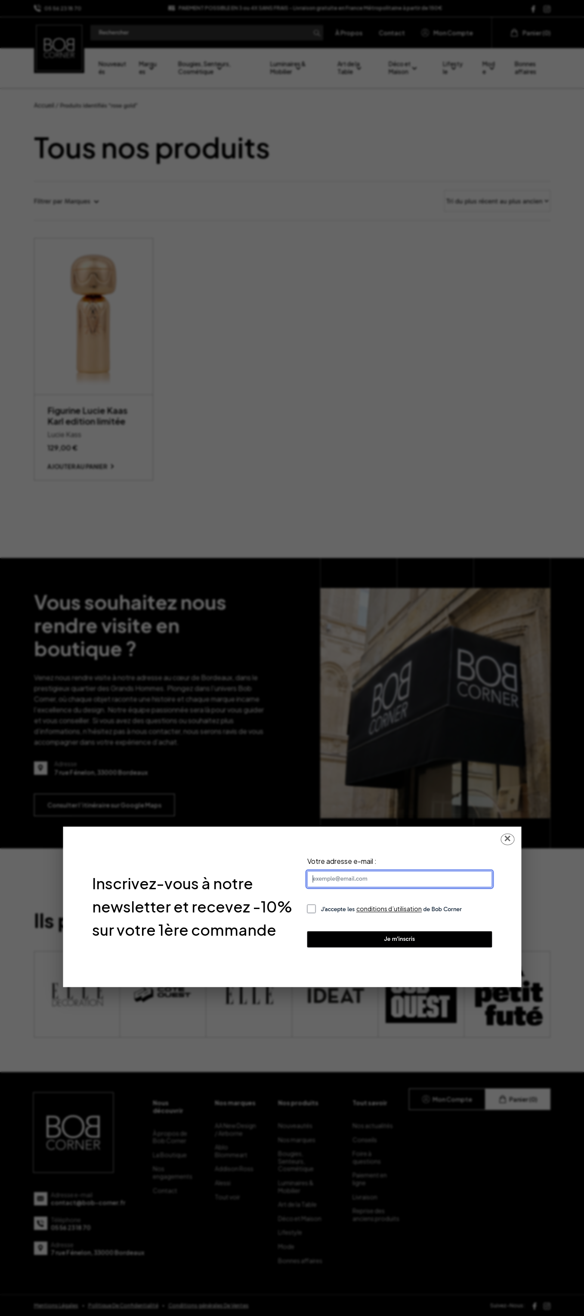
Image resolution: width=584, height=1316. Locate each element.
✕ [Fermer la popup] (507, 838)
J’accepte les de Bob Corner (391, 909)
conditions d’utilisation (389, 908)
